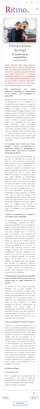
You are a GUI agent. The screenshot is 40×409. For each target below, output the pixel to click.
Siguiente (33, 397)
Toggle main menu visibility (37, 8)
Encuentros (20, 403)
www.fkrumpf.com (12, 372)
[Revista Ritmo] (17, 9)
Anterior (6, 397)
